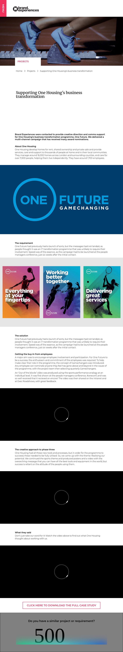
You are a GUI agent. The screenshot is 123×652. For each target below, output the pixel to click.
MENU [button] (3, 8)
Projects (23, 61)
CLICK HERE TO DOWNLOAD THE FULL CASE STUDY (61, 605)
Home (19, 71)
